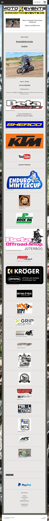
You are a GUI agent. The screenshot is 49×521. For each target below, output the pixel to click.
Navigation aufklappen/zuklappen (24, 2)
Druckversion (7, 517)
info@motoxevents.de (24, 500)
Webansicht (43, 518)
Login (44, 517)
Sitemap (12, 517)
